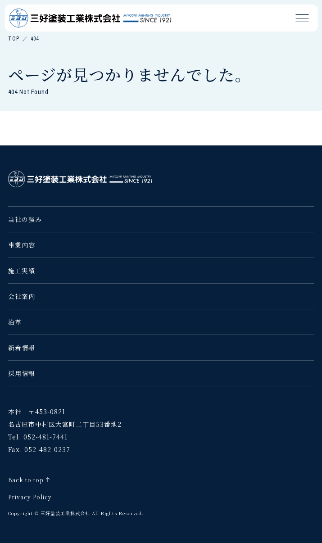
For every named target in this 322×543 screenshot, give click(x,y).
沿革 (15, 321)
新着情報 (21, 347)
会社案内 (21, 296)
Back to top (26, 480)
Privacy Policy (30, 497)
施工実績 (21, 270)
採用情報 (21, 373)
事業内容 (21, 244)
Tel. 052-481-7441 (38, 436)
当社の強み (25, 219)
